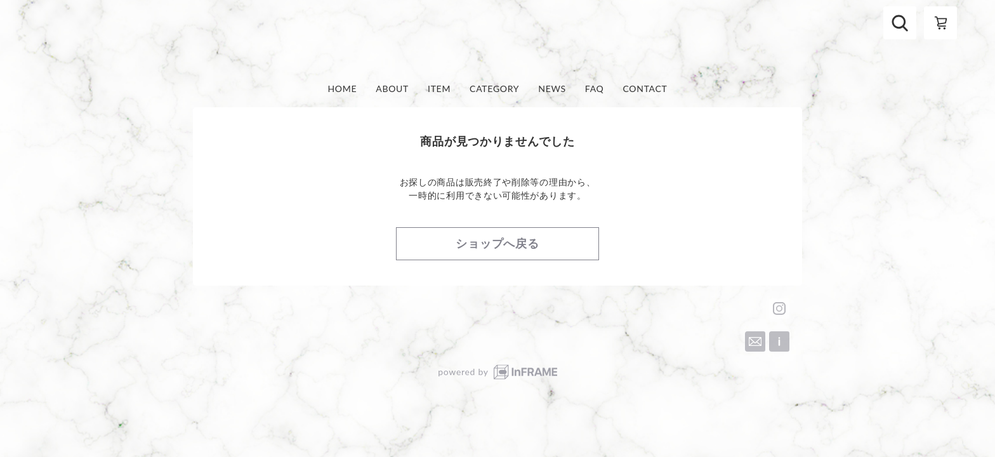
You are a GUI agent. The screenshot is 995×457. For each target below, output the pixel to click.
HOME (342, 89)
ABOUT (392, 89)
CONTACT (645, 89)
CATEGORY (494, 89)
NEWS (552, 89)
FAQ (594, 89)
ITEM (439, 89)
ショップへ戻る (497, 243)
